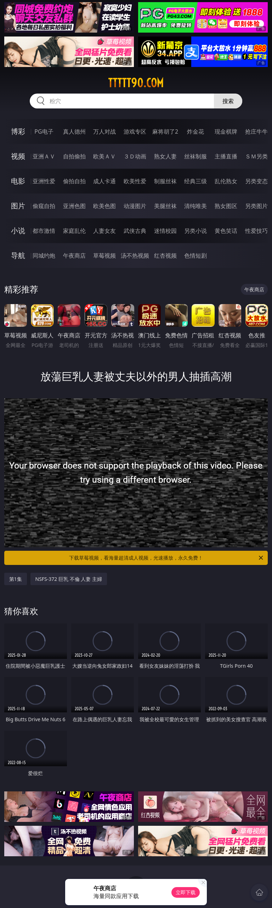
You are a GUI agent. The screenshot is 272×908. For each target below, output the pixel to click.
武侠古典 (135, 231)
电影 (18, 181)
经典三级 (195, 181)
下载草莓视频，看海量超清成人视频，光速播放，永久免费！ (166, 558)
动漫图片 (135, 206)
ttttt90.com (136, 83)
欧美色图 (104, 206)
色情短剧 (195, 255)
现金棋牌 (226, 131)
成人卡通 (104, 181)
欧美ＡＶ (104, 156)
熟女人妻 (165, 156)
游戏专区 (135, 131)
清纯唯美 (195, 206)
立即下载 (186, 892)
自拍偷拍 (74, 156)
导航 (18, 255)
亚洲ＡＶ (44, 156)
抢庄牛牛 (256, 131)
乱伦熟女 (226, 181)
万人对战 (104, 131)
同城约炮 (44, 255)
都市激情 (44, 231)
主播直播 (226, 156)
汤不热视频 (135, 255)
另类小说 (195, 231)
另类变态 (256, 181)
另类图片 (256, 206)
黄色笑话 (226, 231)
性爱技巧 (256, 231)
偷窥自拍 (44, 206)
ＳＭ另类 (256, 156)
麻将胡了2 (165, 131)
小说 (18, 230)
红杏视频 (165, 255)
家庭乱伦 (74, 231)
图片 (18, 206)
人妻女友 (104, 231)
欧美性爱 (135, 181)
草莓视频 (104, 255)
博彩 (18, 131)
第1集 (15, 579)
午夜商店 (74, 255)
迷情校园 (165, 231)
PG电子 (43, 131)
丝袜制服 (195, 156)
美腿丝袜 (165, 206)
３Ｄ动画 (135, 156)
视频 (18, 156)
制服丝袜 (165, 181)
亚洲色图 (74, 206)
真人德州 (74, 131)
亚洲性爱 (44, 181)
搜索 (228, 101)
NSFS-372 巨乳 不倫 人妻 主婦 (68, 579)
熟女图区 (226, 206)
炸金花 (195, 131)
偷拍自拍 (74, 181)
